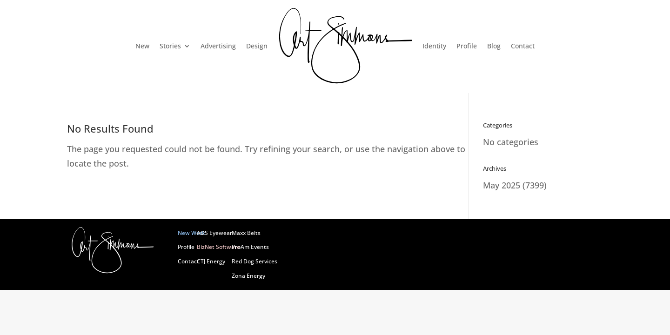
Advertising (218, 45)
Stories (170, 45)
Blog (494, 45)
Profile (466, 45)
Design (257, 45)
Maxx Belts (246, 233)
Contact (523, 45)
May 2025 (501, 185)
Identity (434, 45)
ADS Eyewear (214, 233)
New (142, 45)
